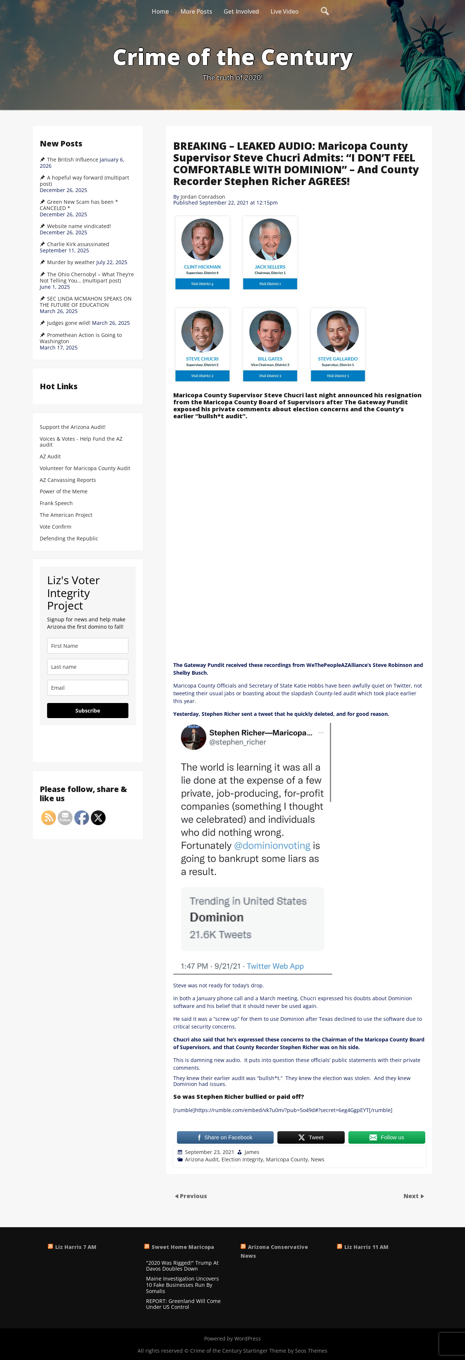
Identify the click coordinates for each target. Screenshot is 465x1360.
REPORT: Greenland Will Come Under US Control (183, 1304)
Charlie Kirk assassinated (78, 244)
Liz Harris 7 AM (75, 1246)
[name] (87, 646)
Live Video (284, 11)
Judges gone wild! (68, 323)
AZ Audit (50, 457)
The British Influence (72, 159)
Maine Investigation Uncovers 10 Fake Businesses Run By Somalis (182, 1285)
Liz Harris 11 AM (366, 1246)
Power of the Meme (64, 492)
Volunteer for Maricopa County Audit (86, 468)
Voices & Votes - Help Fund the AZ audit (81, 442)
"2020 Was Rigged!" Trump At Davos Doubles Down (182, 1266)
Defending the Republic (69, 539)
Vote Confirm (55, 527)
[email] (87, 688)
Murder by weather (71, 262)
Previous (193, 1196)
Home (160, 11)
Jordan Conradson (203, 196)
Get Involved (241, 11)
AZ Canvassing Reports (68, 480)
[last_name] (87, 667)
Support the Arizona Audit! (73, 427)
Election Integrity (242, 1159)
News (317, 1159)
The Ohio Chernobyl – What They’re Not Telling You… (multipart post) (87, 277)
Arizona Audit (202, 1159)
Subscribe (87, 710)
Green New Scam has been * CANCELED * (79, 205)
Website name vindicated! (79, 226)
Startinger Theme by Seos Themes (285, 1350)
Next (412, 1196)
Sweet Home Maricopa (183, 1246)
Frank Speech (56, 503)
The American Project (66, 515)
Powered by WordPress (232, 1338)
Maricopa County (287, 1159)
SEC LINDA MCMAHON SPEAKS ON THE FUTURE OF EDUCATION (86, 301)
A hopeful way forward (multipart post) (84, 180)
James (252, 1151)
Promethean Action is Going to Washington (81, 338)
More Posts (196, 11)
